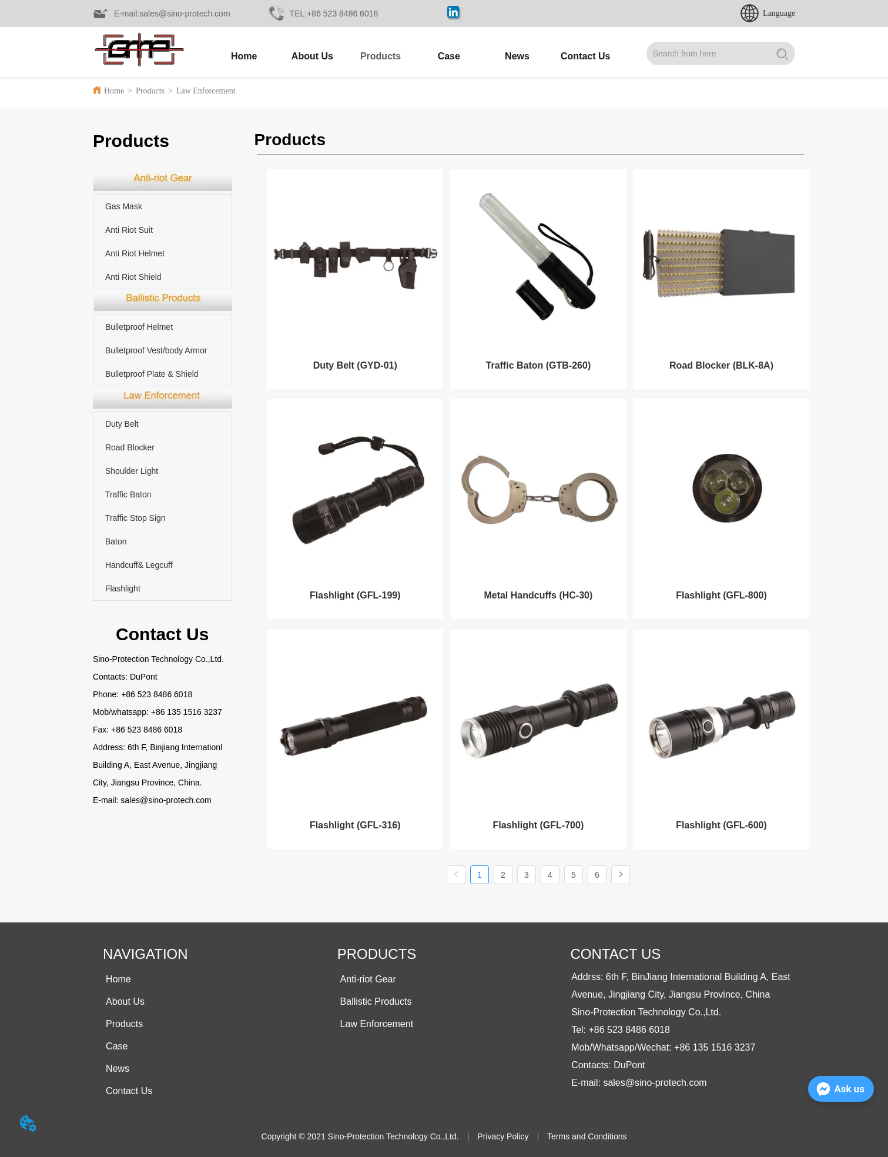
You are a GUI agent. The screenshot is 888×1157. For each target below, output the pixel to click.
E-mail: (106, 800)
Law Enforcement (206, 90)
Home (114, 90)
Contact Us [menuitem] (585, 56)
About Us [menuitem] (312, 56)
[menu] (414, 56)
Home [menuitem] (244, 56)
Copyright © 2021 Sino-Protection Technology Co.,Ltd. (360, 1134)
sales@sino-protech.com (165, 800)
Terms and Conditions (586, 1134)
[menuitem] (380, 56)
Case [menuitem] (449, 56)
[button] (381, 56)
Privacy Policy (502, 1134)
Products (150, 90)
